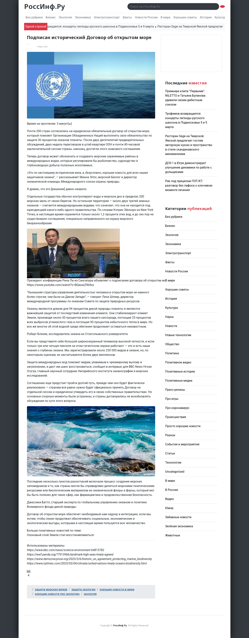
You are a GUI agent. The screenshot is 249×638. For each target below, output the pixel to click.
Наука (169, 317)
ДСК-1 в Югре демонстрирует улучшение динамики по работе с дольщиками (188, 167)
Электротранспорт (107, 17)
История (206, 17)
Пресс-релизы (175, 389)
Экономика (83, 17)
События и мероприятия (182, 444)
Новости (171, 326)
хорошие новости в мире (117, 589)
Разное (170, 435)
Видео (169, 499)
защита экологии (83, 589)
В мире (165, 17)
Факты (127, 17)
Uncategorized (174, 471)
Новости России (146, 17)
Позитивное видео (178, 362)
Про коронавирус (177, 408)
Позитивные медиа (178, 380)
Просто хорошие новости (183, 426)
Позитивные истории (180, 371)
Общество (172, 344)
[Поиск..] (173, 6)
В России (171, 490)
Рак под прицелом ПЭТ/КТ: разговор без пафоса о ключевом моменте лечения (188, 185)
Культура (221, 17)
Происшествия (175, 417)
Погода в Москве (191, 53)
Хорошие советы (185, 17)
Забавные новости (178, 517)
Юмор (169, 508)
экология (90, 594)
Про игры (171, 399)
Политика (172, 353)
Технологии (173, 462)
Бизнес (51, 17)
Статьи (170, 453)
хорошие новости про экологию (57, 594)
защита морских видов (51, 589)
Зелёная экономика (179, 526)
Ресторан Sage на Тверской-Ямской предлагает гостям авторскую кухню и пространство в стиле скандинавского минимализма (188, 145)
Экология (65, 17)
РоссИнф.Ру (44, 6)
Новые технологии (178, 335)
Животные (172, 535)
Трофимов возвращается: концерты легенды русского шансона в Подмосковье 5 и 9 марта (93, 26)
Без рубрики (34, 17)
